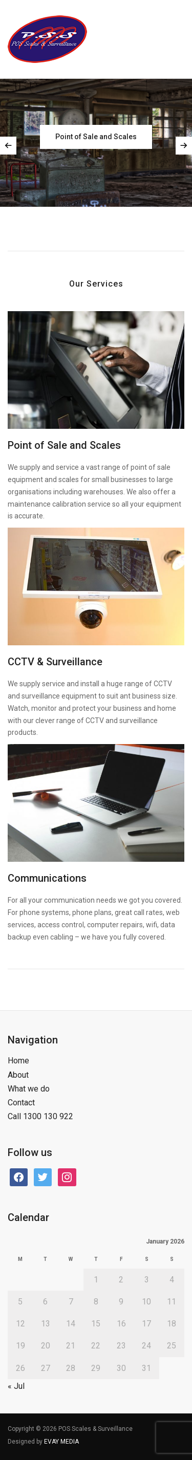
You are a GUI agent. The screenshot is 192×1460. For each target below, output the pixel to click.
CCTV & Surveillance (55, 662)
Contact (21, 1102)
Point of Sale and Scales (64, 445)
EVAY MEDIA (61, 1441)
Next (184, 146)
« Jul (16, 1386)
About (18, 1075)
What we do (29, 1089)
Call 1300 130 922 (40, 1116)
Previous (8, 146)
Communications (47, 878)
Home (18, 1060)
